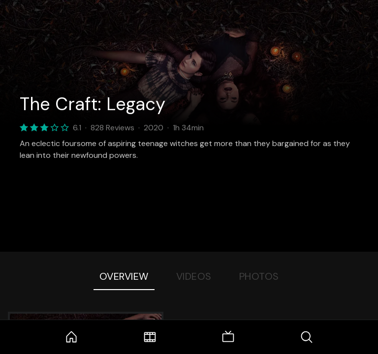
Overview (124, 276)
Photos (259, 276)
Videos (194, 276)
